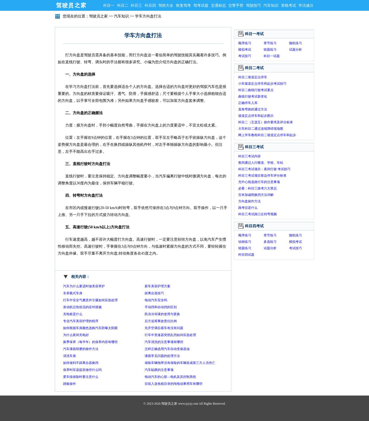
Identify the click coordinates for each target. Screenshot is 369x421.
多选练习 (270, 242)
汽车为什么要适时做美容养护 (84, 286)
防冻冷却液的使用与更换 (162, 314)
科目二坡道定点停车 (252, 77)
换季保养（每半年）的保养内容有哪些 (90, 342)
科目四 (150, 5)
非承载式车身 (72, 293)
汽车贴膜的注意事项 (159, 370)
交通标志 (218, 5)
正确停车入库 (247, 103)
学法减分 (305, 5)
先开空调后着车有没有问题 (164, 328)
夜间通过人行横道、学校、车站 (260, 163)
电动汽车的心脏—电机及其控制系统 (170, 377)
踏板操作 (69, 384)
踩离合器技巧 (154, 293)
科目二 (122, 5)
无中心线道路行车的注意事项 (259, 182)
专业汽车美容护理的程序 (80, 321)
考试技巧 (244, 56)
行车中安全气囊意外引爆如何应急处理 (90, 300)
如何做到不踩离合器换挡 (80, 363)
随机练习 (295, 43)
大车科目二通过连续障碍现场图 (260, 129)
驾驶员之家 (71, 5)
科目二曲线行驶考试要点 (256, 90)
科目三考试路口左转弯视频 (257, 214)
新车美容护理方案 (157, 286)
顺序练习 (244, 43)
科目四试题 (246, 254)
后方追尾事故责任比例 (161, 321)
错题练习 (270, 49)
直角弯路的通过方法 (252, 109)
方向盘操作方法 (249, 201)
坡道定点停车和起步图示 (256, 116)
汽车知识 (270, 5)
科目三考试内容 (249, 156)
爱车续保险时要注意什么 (80, 377)
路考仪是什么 (247, 208)
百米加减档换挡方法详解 (256, 195)
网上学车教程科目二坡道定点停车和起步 (267, 135)
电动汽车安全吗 (156, 300)
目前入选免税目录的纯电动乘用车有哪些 (173, 384)
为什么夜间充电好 (76, 335)
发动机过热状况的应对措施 (82, 307)
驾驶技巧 (253, 5)
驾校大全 (165, 5)
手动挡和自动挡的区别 (161, 307)
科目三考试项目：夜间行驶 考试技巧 (264, 169)
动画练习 (244, 242)
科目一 (108, 5)
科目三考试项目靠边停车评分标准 (262, 175)
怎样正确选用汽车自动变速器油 (167, 349)
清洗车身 (69, 356)
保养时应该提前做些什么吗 (82, 370)
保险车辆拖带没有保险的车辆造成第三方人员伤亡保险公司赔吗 (180, 363)
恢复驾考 (183, 5)
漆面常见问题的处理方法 (162, 356)
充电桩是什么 (72, 314)
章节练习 (270, 43)
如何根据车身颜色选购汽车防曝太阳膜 (90, 328)
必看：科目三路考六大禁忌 (257, 188)
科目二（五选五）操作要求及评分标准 (265, 122)
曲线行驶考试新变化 (252, 96)
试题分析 (295, 49)
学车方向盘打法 (148, 16)
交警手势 (235, 5)
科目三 (136, 5)
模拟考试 (244, 49)
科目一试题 (272, 56)
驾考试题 (200, 5)
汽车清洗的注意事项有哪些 (164, 342)
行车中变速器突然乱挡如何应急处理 (170, 335)
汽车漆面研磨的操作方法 (80, 349)
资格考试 (288, 5)
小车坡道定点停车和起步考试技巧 (262, 83)
